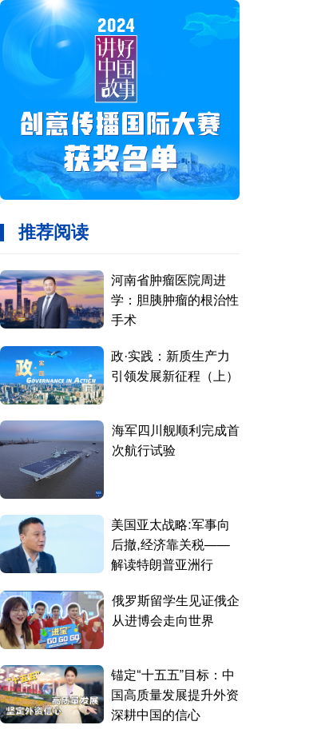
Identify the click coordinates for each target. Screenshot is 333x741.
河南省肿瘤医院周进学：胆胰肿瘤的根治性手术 (175, 300)
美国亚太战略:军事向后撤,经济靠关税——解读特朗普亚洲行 (170, 545)
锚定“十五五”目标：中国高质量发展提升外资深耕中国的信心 (175, 695)
